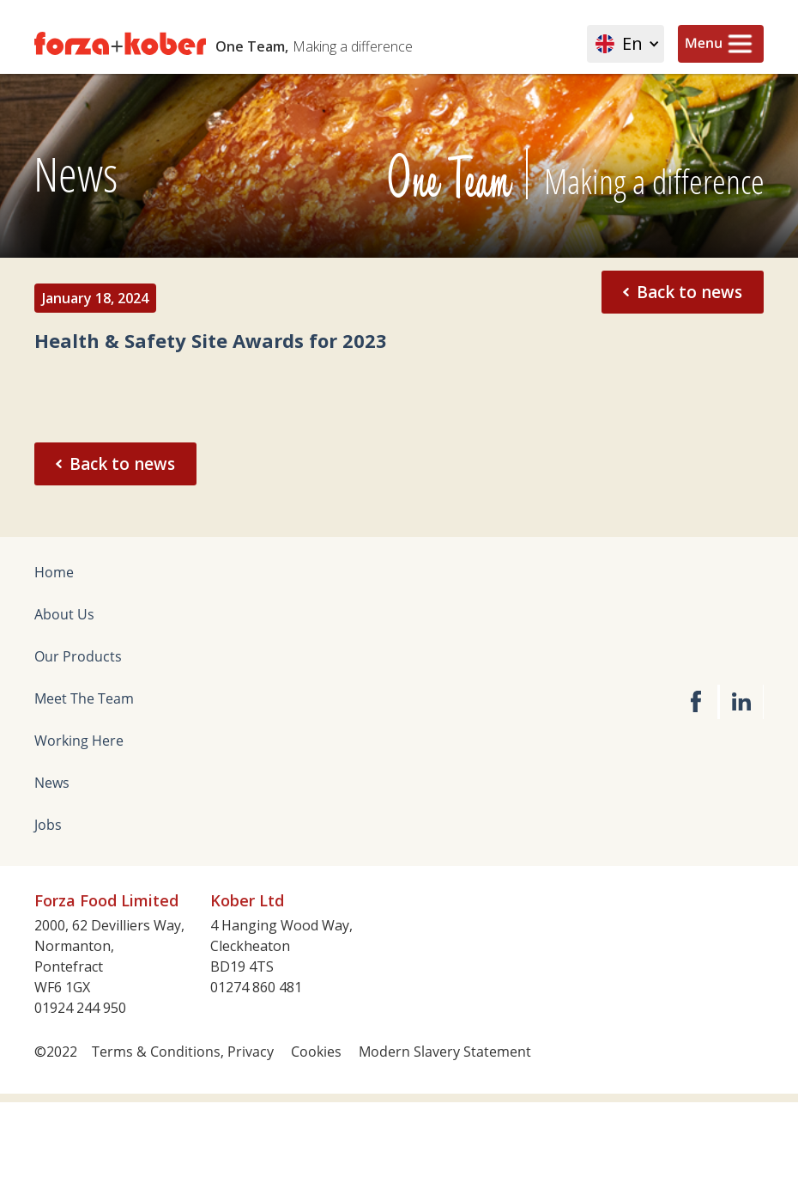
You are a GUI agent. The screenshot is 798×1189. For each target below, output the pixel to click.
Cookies (316, 1051)
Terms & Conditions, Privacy (183, 1051)
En (632, 43)
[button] (625, 44)
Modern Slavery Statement (445, 1051)
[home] (272, 44)
